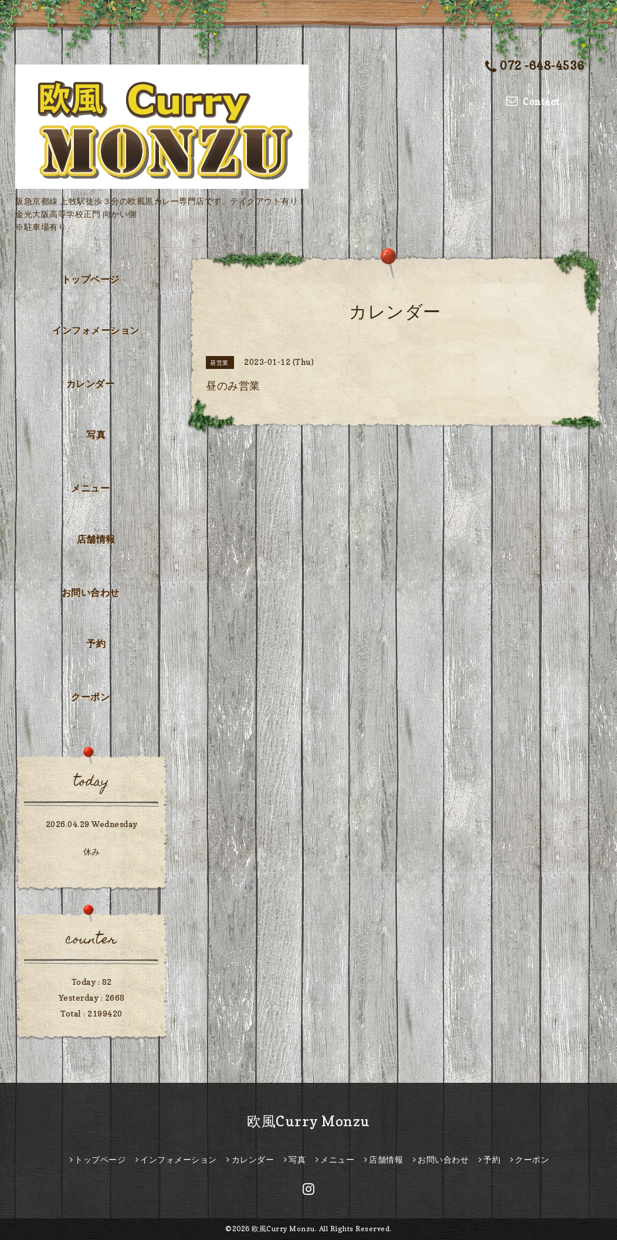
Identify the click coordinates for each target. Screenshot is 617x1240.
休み (91, 851)
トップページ (91, 279)
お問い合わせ (91, 592)
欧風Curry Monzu (308, 1121)
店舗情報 (96, 539)
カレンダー (90, 383)
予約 (96, 643)
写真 (96, 435)
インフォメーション (96, 330)
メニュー (90, 488)
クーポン (90, 697)
